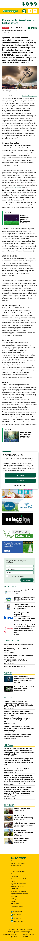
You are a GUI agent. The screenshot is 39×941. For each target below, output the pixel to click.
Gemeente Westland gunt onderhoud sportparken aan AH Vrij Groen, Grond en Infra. (18, 720)
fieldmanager (18, 921)
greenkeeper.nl (25, 929)
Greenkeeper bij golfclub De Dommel (24, 591)
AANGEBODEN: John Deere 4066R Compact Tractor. (18, 650)
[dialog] (19, 470)
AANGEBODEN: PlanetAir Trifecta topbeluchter (15, 661)
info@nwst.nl (17, 912)
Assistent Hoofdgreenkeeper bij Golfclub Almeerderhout (24, 598)
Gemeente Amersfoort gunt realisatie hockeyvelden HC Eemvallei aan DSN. (17, 736)
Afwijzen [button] (20, 480)
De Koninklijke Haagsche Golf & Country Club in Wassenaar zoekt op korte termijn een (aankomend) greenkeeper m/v (24, 628)
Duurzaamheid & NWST (19, 879)
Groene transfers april (22, 809)
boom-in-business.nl (27, 934)
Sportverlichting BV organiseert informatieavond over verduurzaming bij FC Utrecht (24, 679)
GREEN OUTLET (11, 640)
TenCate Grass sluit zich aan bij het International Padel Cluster (16, 770)
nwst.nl (25, 937)
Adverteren (15, 903)
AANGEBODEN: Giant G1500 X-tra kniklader (19, 655)
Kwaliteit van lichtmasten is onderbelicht (25, 434)
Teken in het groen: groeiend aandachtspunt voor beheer (24, 824)
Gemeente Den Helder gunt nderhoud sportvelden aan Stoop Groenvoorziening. (18, 712)
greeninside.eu (16, 937)
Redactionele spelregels (19, 891)
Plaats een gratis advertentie (14, 666)
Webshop (14, 876)
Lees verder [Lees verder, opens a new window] (20, 470)
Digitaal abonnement (18, 884)
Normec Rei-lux (15, 187)
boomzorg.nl (25, 932)
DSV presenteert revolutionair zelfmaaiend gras (23, 832)
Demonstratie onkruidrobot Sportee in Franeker (24, 688)
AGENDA (8, 673)
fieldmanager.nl (12, 929)
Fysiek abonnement (18, 871)
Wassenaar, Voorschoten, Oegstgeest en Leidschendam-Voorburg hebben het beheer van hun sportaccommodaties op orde (18, 761)
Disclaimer (14, 896)
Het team (14, 889)
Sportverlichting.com (29, 96)
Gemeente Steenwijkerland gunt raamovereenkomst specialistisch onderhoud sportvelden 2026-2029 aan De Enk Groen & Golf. (18, 704)
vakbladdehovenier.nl (10, 934)
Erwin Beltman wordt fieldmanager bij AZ (21, 839)
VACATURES (10, 586)
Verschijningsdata (17, 906)
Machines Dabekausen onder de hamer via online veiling (24, 817)
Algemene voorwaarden (19, 894)
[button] (19, 485)
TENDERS (8, 697)
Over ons (14, 874)
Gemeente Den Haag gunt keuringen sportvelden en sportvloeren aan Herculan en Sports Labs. (19, 728)
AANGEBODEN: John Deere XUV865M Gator (18, 644)
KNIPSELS (8, 744)
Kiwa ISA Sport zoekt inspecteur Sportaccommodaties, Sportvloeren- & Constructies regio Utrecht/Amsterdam (24, 616)
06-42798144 (18, 918)
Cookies (13, 901)
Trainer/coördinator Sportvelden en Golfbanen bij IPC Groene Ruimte (24, 606)
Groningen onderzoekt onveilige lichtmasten (25, 218)
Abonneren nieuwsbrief (19, 886)
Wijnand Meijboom (8, 30)
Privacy (13, 899)
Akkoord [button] (20, 475)
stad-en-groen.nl (13, 932)
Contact (13, 881)
